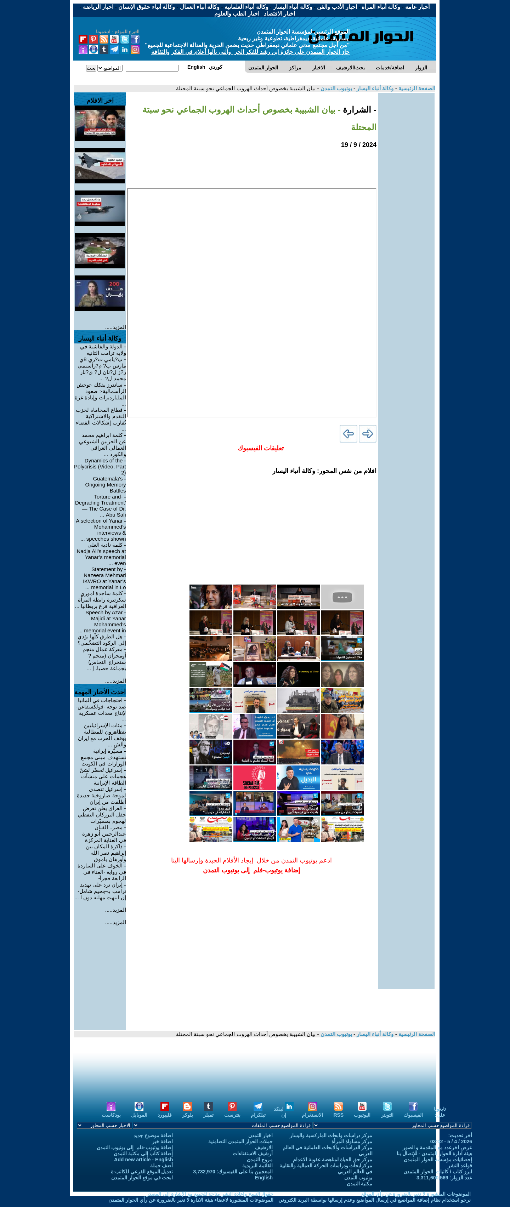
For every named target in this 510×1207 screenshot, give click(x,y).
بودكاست (111, 1112)
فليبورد (165, 1112)
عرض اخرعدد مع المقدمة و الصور (437, 1147)
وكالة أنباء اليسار (374, 88)
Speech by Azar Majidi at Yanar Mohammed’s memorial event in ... (102, 621)
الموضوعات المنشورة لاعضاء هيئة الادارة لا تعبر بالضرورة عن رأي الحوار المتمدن (190, 1200)
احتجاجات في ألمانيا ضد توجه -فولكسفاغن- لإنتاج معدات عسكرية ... (101, 709)
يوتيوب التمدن (335, 88)
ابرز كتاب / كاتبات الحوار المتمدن (437, 1171)
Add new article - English (143, 1159)
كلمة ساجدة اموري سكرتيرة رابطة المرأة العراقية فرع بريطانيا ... (100, 599)
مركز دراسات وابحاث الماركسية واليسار (331, 1135)
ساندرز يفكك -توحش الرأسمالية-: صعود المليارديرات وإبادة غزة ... (100, 394)
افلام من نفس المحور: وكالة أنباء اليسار (324, 470)
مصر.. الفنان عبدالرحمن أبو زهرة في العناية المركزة (104, 833)
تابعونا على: (440, 1112)
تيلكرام (258, 1112)
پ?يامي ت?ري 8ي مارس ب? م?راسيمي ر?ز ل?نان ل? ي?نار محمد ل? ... (102, 368)
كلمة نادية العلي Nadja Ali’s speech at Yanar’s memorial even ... (101, 554)
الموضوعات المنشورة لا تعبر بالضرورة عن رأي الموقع (416, 1194)
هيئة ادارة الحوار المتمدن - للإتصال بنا (434, 1153)
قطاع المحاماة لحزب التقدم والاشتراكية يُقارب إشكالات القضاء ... (101, 419)
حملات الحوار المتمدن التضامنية (240, 1141)
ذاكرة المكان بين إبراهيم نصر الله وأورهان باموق (106, 852)
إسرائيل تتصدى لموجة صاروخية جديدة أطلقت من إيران (101, 795)
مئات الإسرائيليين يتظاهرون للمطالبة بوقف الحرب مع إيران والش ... (102, 734)
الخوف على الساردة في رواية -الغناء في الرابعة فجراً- (102, 871)
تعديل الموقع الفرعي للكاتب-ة (142, 1171)
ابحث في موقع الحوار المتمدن (142, 1177)
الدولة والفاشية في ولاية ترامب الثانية (103, 349)
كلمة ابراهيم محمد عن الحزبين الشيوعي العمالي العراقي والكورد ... (102, 444)
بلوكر (187, 1112)
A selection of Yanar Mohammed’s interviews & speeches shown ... (101, 530)
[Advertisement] (406, 199)
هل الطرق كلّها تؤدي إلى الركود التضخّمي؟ (102, 639)
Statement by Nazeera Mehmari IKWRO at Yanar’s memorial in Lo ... (104, 578)
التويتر (387, 1112)
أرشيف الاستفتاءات (253, 1153)
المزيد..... (115, 327)
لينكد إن (284, 1112)
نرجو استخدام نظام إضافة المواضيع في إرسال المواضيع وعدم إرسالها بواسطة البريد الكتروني (374, 1200)
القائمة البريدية (257, 1165)
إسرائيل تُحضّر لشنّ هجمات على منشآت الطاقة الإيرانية (103, 776)
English (264, 1177)
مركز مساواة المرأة (352, 1141)
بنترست (232, 1112)
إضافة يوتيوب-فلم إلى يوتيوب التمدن (135, 1147)
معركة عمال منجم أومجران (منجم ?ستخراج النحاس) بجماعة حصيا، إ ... (104, 658)
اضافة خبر (162, 1141)
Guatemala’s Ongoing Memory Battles (105, 485)
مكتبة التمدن (360, 1183)
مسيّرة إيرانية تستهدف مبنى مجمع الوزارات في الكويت (103, 757)
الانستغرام (312, 1112)
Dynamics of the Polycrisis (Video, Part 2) (100, 466)
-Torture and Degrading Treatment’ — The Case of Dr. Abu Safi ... (100, 506)
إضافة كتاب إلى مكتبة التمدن (143, 1153)
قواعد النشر (460, 1165)
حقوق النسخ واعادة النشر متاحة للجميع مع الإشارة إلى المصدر (209, 1194)
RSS (338, 1112)
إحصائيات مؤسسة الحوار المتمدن (438, 1159)
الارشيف (264, 1147)
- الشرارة (358, 109)
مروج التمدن (260, 1159)
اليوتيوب (362, 1112)
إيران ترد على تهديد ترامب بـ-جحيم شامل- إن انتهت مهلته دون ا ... (100, 891)
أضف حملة (161, 1165)
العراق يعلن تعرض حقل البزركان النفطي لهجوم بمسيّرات (102, 814)
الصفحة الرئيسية (416, 88)
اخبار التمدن (260, 1135)
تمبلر (208, 1112)
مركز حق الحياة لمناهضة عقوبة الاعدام (332, 1159)
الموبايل (139, 1112)
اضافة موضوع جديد (153, 1135)
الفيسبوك (413, 1112)
